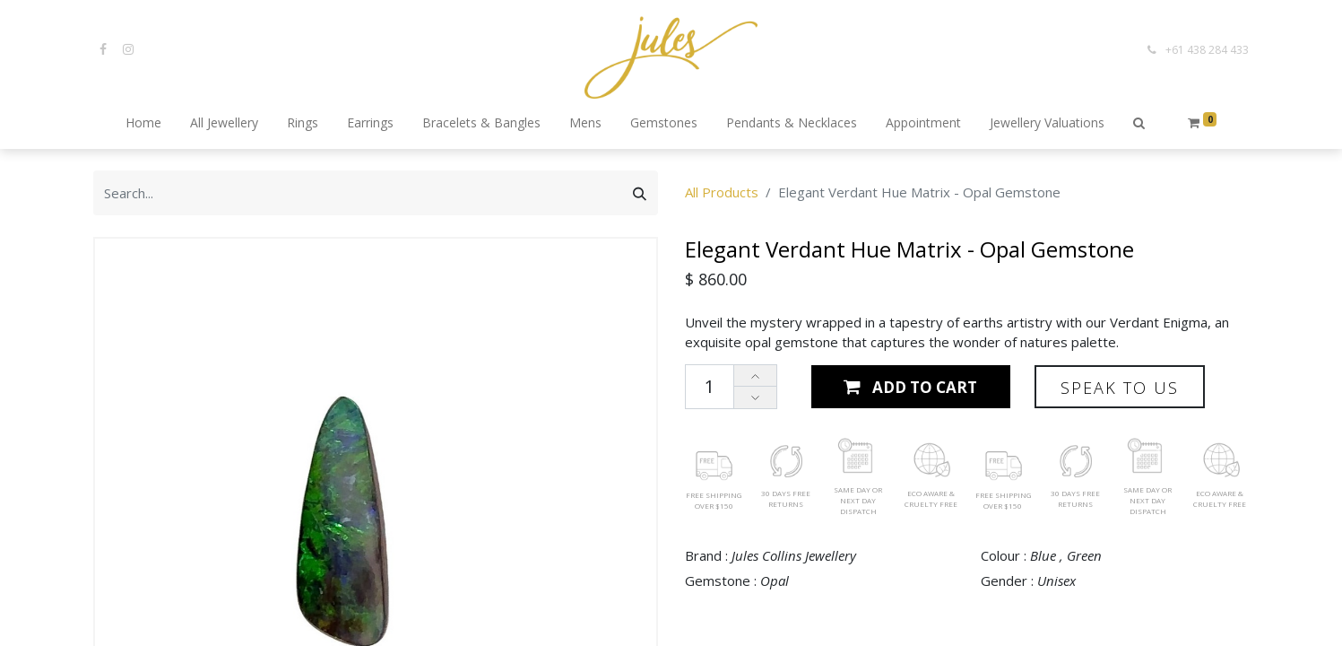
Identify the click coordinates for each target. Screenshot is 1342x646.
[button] (1139, 124)
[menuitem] (143, 124)
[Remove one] (755, 397)
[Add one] (755, 376)
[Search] (639, 192)
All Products (721, 192)
